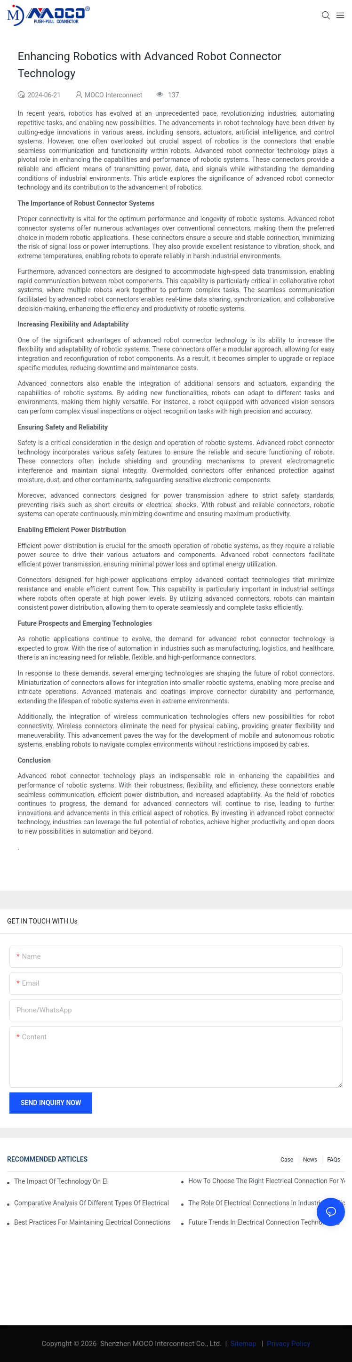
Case (286, 1159)
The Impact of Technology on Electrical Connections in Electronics (61, 1181)
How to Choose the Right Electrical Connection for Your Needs (266, 1181)
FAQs (333, 1159)
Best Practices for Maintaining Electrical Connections (92, 1222)
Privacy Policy (288, 1343)
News (310, 1159)
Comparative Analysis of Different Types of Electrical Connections (92, 1203)
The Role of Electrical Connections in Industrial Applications (266, 1203)
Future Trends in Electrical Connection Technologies (264, 1222)
